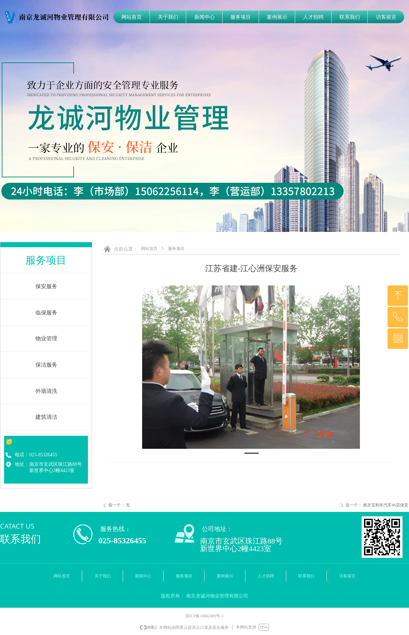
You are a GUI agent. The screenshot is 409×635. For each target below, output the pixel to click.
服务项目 (176, 248)
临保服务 (46, 312)
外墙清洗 (46, 391)
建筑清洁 (46, 417)
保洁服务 (46, 365)
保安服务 (46, 286)
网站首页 (149, 248)
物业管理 (46, 338)
